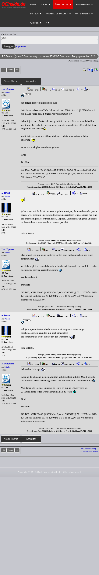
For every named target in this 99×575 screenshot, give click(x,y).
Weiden (7, 196)
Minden (7, 92)
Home (33, 4)
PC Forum (7, 56)
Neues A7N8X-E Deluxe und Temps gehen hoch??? (69, 56)
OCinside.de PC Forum (89, 451)
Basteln (34, 13)
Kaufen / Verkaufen (57, 13)
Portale (34, 22)
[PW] (49, 42)
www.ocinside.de (52, 472)
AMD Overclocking (27, 56)
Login (44, 4)
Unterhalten (82, 13)
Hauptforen (83, 4)
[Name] (49, 38)
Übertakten (61, 4)
